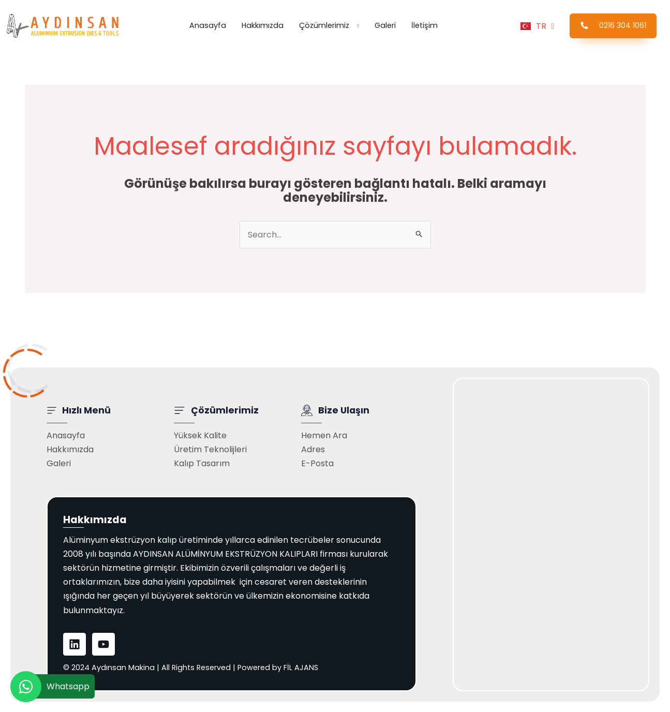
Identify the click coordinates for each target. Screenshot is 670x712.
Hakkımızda (263, 25)
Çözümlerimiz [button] (324, 25)
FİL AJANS (301, 667)
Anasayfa (207, 25)
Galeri (385, 25)
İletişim (424, 25)
